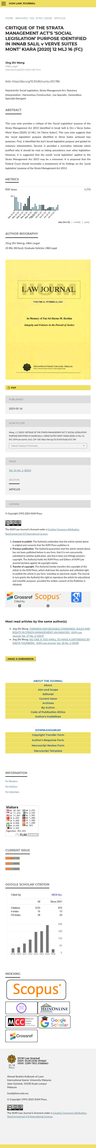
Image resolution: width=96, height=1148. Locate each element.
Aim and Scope (48, 689)
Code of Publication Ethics (48, 712)
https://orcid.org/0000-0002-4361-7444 (23, 70)
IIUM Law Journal (22, 3)
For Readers (11, 781)
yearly (87, 222)
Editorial (48, 694)
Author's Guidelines (48, 716)
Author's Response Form (48, 740)
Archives (21, 18)
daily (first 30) (64, 222)
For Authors (11, 786)
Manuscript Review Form (48, 745)
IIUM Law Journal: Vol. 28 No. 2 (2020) (57, 643)
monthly (77, 222)
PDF (13, 387)
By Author (48, 707)
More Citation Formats (24, 445)
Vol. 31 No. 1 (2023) (41, 18)
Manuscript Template (48, 750)
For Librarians (12, 792)
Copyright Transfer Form (48, 735)
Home (9, 18)
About (48, 685)
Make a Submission (21, 658)
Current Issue (48, 698)
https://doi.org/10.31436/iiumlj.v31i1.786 (36, 81)
